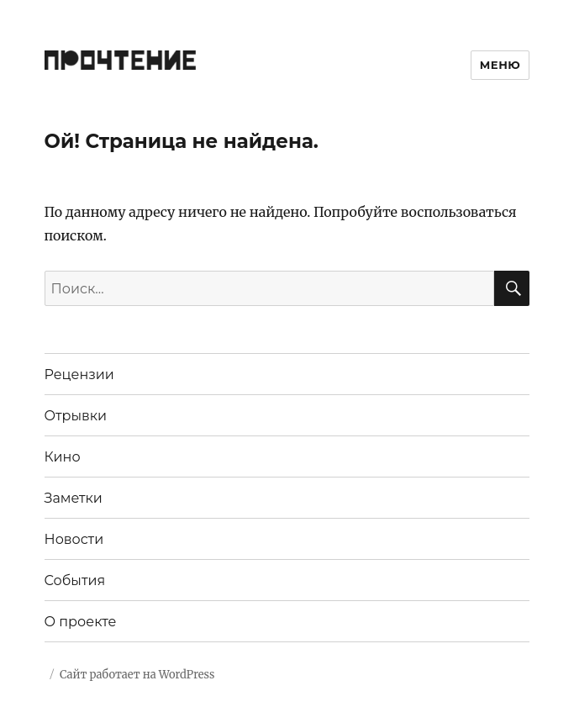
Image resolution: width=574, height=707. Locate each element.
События (75, 580)
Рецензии (79, 375)
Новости (74, 539)
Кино (63, 457)
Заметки (74, 498)
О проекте (81, 622)
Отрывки (76, 416)
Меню (500, 64)
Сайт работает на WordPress (137, 674)
